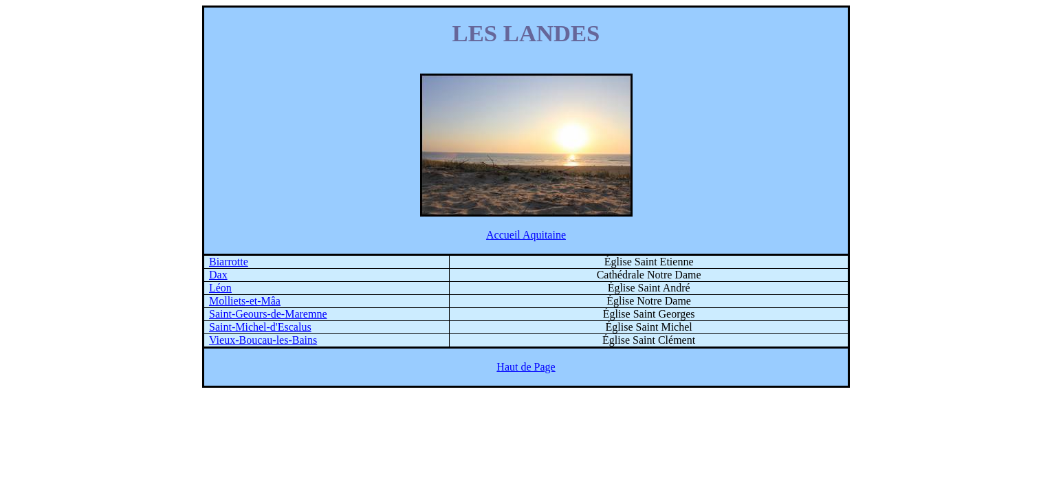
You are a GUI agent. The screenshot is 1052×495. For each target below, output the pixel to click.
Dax (218, 274)
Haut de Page (525, 367)
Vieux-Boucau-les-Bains (263, 340)
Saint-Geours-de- (268, 314)
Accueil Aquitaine (526, 235)
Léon (220, 288)
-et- (245, 301)
